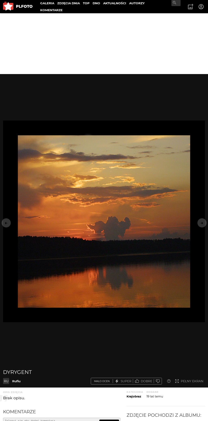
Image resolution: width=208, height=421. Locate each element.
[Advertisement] (104, 43)
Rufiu (16, 381)
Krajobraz (134, 396)
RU (6, 381)
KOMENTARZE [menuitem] (51, 10)
